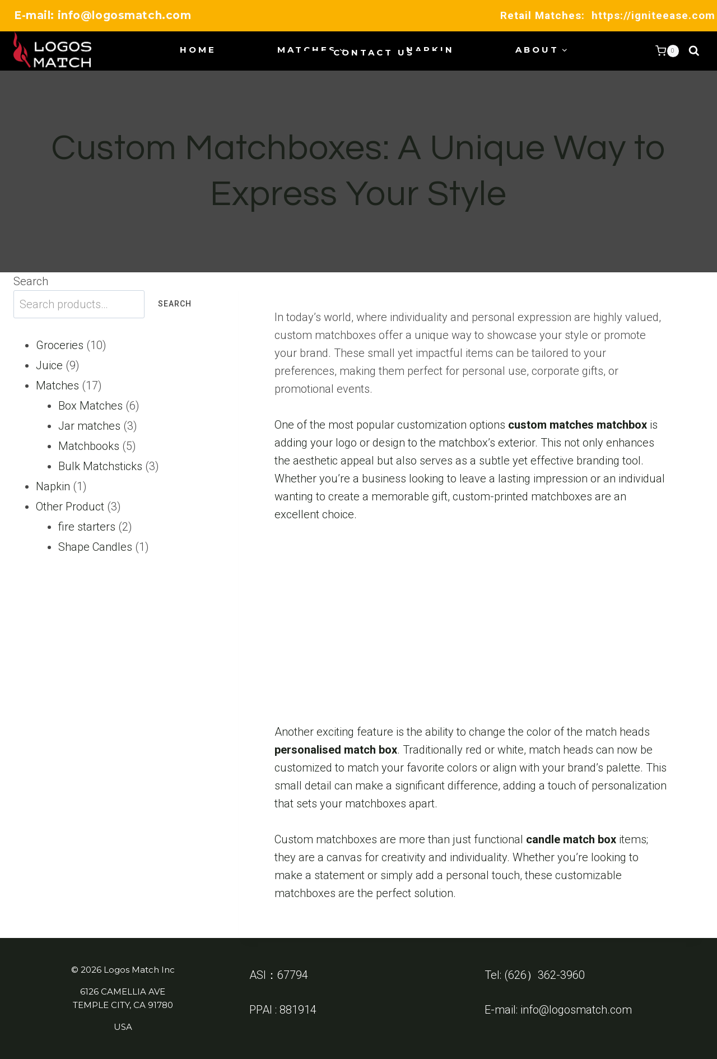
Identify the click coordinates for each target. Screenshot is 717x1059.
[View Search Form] (694, 51)
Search (30, 281)
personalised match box (335, 749)
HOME (198, 49)
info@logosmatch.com (576, 1009)
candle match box (571, 839)
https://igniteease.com (653, 15)
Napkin (430, 49)
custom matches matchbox (577, 424)
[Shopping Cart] (667, 51)
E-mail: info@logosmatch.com (102, 15)
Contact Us (374, 52)
